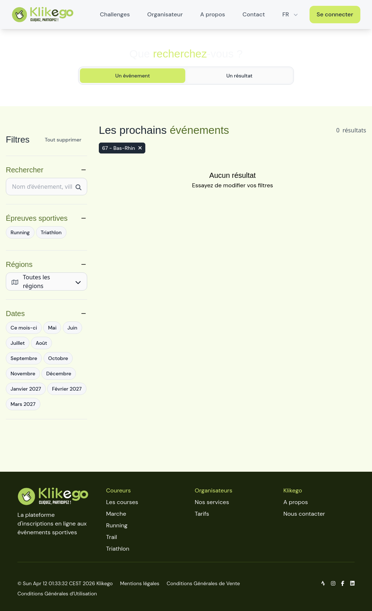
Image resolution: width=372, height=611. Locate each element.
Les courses (122, 501)
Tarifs (202, 513)
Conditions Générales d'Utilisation (57, 593)
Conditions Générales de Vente (203, 582)
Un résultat (239, 75)
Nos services (212, 501)
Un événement (132, 75)
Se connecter (335, 14)
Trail (111, 536)
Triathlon (117, 548)
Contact (254, 14)
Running (117, 524)
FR (290, 14)
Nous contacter (304, 513)
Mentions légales (139, 582)
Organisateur (165, 14)
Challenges (115, 14)
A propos (212, 14)
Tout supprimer (63, 139)
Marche (116, 513)
